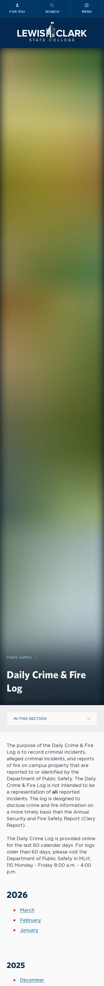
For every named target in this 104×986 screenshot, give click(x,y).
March (27, 910)
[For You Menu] (17, 8)
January (29, 930)
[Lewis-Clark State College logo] (52, 31)
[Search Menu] (52, 8)
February (30, 920)
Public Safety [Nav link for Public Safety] (19, 657)
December (32, 980)
